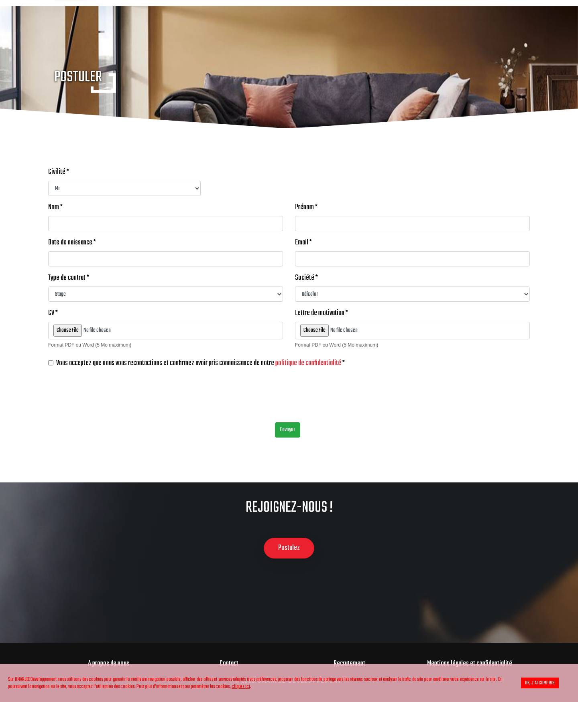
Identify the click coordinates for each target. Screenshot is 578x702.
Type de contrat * (68, 278)
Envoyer (287, 429)
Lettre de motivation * (321, 313)
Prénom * (306, 207)
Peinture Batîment (352, 22)
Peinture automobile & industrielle (246, 22)
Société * (306, 278)
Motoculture (496, 22)
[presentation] (109, 400)
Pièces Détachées (429, 22)
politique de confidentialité (308, 363)
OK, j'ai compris (540, 683)
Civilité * (58, 172)
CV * (53, 313)
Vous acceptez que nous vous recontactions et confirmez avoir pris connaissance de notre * (200, 363)
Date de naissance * (72, 243)
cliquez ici (241, 686)
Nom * (55, 207)
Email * (303, 243)
